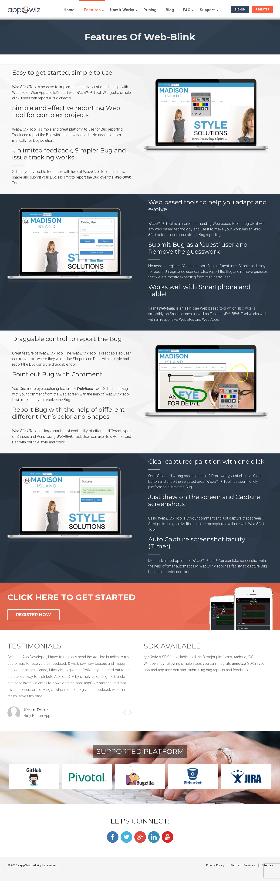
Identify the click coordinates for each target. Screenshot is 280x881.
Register (262, 9)
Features (92, 9)
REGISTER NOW (33, 614)
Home (69, 9)
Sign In (240, 9)
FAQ (186, 9)
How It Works (122, 9)
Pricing (149, 9)
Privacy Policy (215, 865)
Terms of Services (243, 865)
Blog (170, 9)
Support (207, 9)
